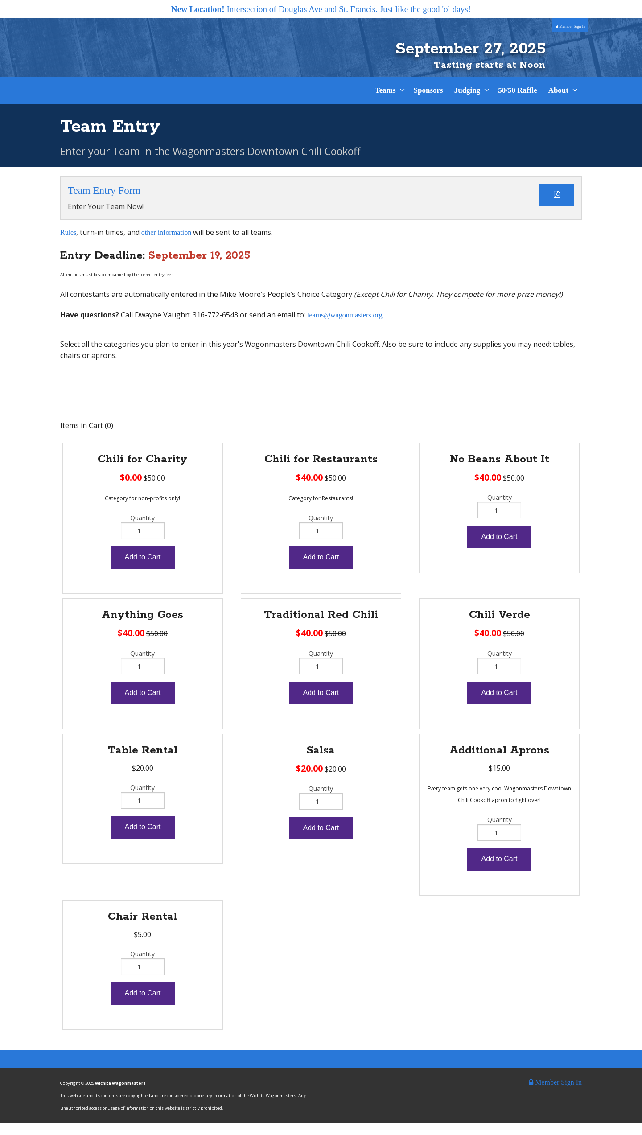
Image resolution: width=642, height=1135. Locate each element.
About (558, 103)
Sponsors (428, 103)
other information (166, 245)
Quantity (142, 530)
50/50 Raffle (517, 103)
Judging (467, 103)
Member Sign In (570, 26)
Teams (385, 103)
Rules (68, 245)
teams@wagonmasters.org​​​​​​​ (345, 327)
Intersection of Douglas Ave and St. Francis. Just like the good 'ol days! (321, 9)
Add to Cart (143, 569)
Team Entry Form (104, 203)
